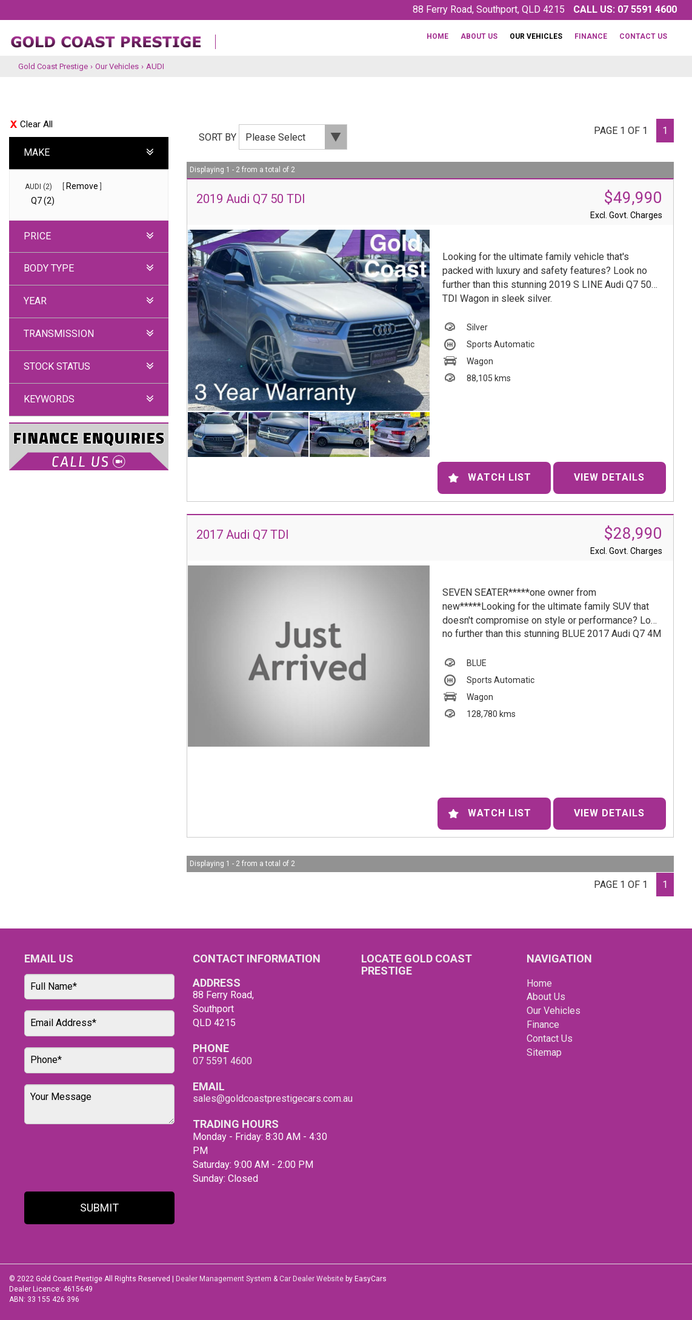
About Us (479, 36)
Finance (590, 36)
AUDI (155, 66)
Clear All (36, 124)
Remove (82, 186)
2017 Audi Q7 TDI (242, 534)
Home (437, 36)
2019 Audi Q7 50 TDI (250, 199)
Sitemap (544, 1052)
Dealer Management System (223, 1279)
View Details (609, 477)
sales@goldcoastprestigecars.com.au (273, 1098)
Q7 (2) (43, 200)
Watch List (499, 477)
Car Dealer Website (311, 1279)
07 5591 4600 (647, 9)
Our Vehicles (536, 36)
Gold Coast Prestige (53, 66)
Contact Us (643, 36)
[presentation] (95, 1159)
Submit (99, 1207)
